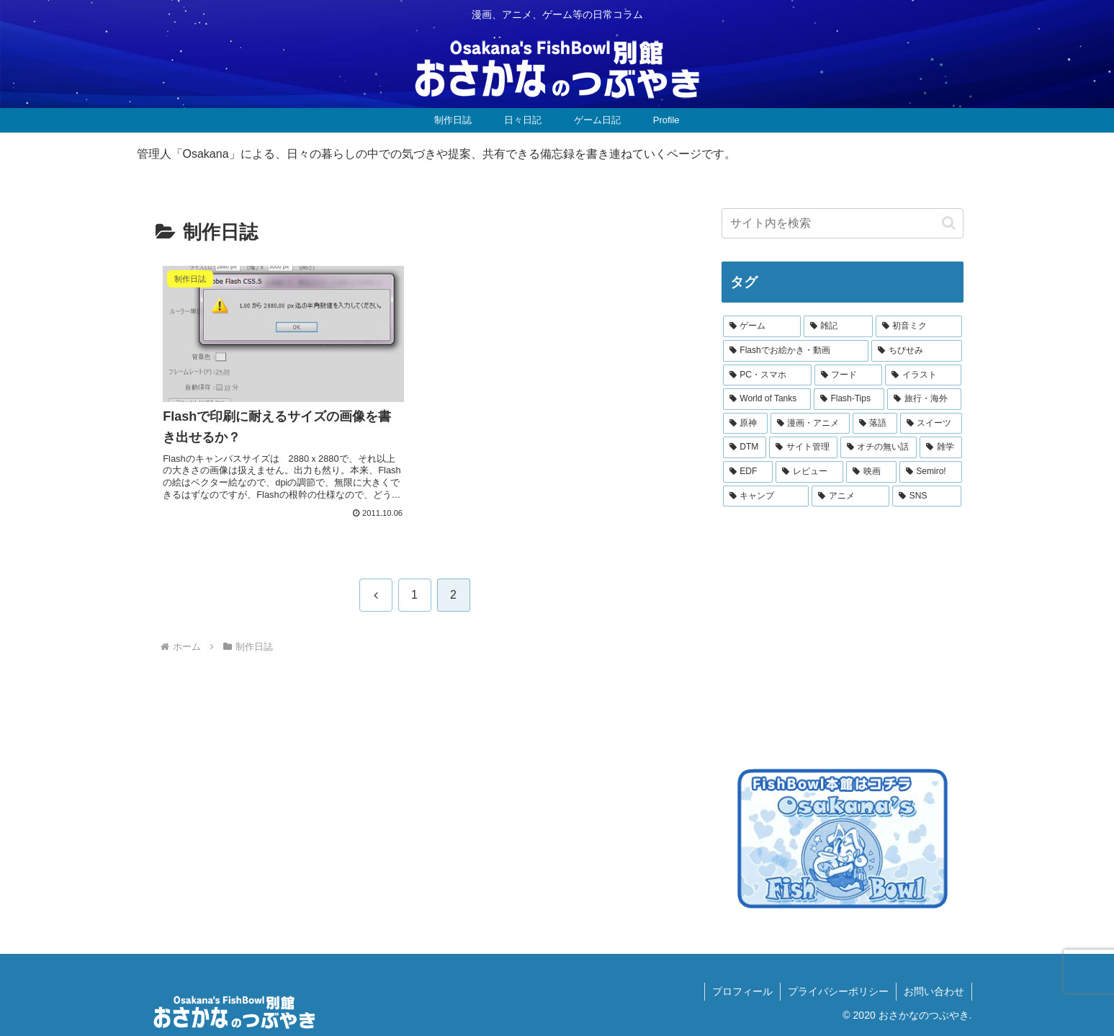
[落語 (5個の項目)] (875, 423)
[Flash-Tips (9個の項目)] (849, 399)
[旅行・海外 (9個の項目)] (924, 399)
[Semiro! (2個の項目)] (930, 472)
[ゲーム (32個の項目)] (762, 326)
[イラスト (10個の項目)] (923, 375)
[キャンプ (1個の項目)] (766, 496)
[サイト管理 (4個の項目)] (803, 447)
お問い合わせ (934, 991)
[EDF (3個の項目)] (748, 472)
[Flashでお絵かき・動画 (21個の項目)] (796, 351)
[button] (948, 223)
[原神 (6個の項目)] (745, 423)
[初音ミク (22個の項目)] (919, 326)
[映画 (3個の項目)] (871, 472)
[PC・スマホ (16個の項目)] (767, 375)
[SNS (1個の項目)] (926, 496)
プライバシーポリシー (838, 991)
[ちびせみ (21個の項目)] (916, 351)
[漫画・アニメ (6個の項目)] (810, 423)
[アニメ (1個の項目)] (850, 496)
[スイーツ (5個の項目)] (931, 423)
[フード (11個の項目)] (848, 375)
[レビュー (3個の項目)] (809, 472)
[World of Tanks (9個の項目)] (767, 399)
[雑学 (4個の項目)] (941, 447)
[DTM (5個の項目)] (745, 447)
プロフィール (742, 991)
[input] (842, 223)
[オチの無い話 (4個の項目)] (878, 447)
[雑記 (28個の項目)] (838, 326)
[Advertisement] (830, 635)
